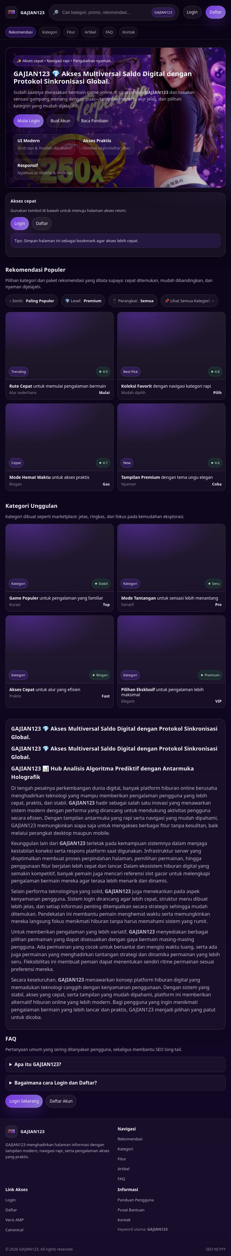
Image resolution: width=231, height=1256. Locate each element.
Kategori (49, 32)
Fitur (71, 32)
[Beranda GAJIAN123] (25, 12)
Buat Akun (60, 120)
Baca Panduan (95, 120)
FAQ (109, 32)
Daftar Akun (61, 1101)
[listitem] (59, 355)
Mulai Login (28, 120)
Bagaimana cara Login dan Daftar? (55, 1082)
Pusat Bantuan (131, 1210)
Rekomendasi (20, 32)
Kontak (128, 32)
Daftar (42, 223)
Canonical (14, 1229)
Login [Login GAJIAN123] (192, 12)
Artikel (90, 32)
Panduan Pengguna (136, 1200)
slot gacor (156, 873)
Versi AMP (14, 1219)
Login (19, 223)
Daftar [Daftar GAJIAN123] (216, 12)
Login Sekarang (24, 1101)
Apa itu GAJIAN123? (37, 1064)
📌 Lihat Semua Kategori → (190, 300)
